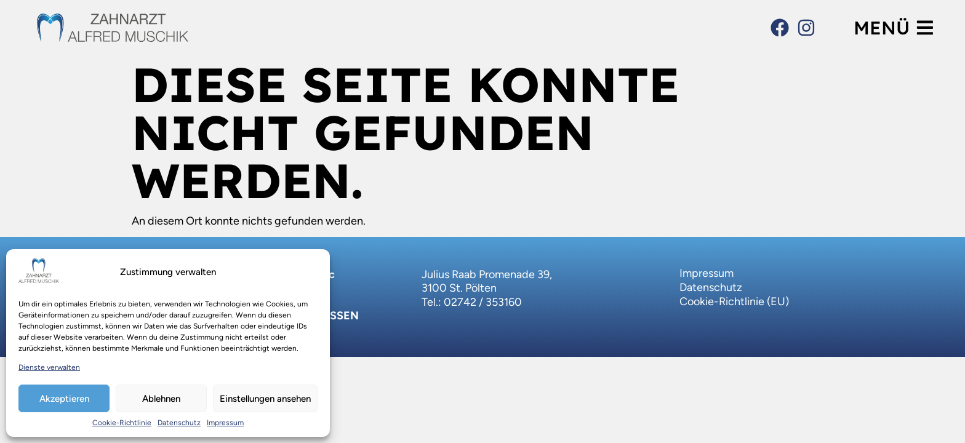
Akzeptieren (64, 398)
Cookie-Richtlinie (121, 422)
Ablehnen (161, 398)
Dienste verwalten (49, 367)
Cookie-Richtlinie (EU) (734, 301)
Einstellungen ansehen (265, 398)
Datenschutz (179, 422)
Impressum (225, 422)
